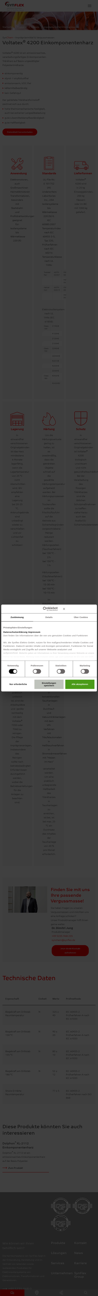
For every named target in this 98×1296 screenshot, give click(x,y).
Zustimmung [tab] (17, 617)
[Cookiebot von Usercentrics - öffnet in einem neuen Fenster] (45, 609)
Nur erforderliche (18, 684)
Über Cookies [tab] (81, 617)
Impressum (34, 632)
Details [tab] (49, 617)
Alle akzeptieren (80, 684)
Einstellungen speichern (49, 684)
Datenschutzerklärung (15, 632)
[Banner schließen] (79, 609)
